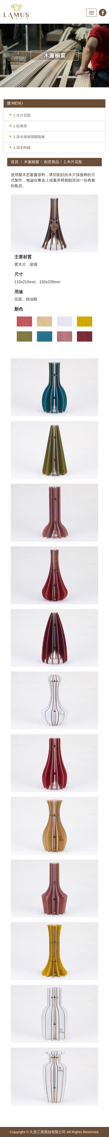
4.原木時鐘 (22, 147)
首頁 (14, 162)
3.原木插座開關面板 (29, 137)
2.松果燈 (20, 126)
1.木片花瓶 (22, 115)
